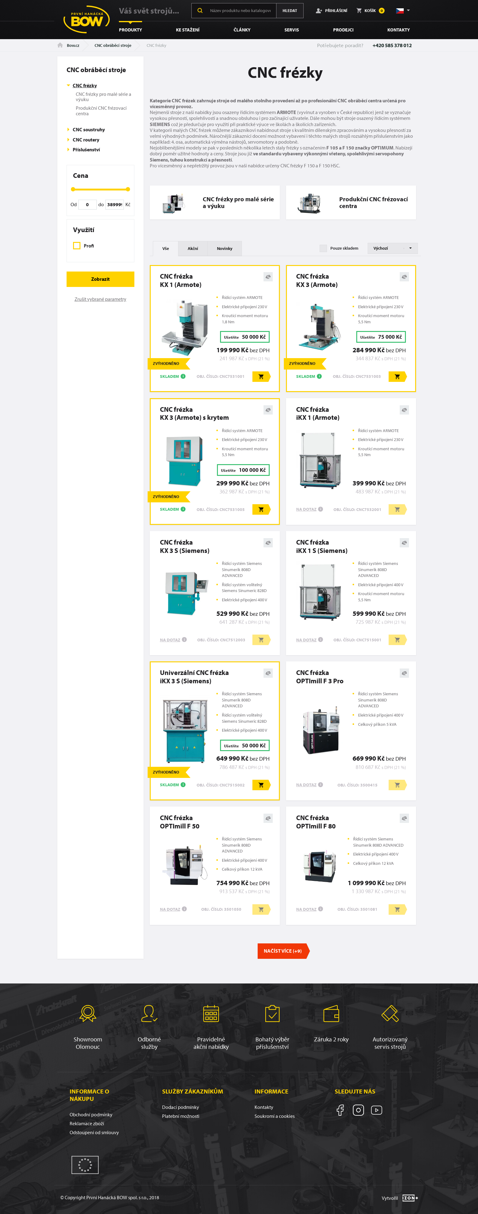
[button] (402, 10)
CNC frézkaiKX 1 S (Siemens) (322, 546)
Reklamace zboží (87, 1123)
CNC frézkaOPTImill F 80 (316, 822)
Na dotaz (306, 509)
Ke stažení (187, 30)
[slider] (73, 189)
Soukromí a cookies (275, 1116)
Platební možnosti (180, 1116)
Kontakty (398, 30)
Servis (291, 30)
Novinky (224, 248)
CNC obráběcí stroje (113, 45)
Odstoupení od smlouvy (94, 1132)
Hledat (290, 10)
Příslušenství (86, 149)
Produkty (130, 30)
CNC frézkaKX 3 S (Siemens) (185, 546)
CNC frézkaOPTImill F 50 (179, 822)
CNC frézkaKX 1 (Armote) (181, 280)
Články (242, 30)
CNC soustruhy (89, 129)
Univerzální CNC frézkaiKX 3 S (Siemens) (194, 676)
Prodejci (343, 30)
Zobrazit (100, 279)
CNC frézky (85, 85)
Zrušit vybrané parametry (100, 299)
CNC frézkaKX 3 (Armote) (317, 280)
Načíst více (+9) (283, 951)
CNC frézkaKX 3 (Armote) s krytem (194, 413)
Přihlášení (331, 10)
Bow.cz (68, 45)
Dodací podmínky (180, 1107)
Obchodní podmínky (91, 1114)
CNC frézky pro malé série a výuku (103, 97)
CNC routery (86, 140)
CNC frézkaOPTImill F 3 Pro (320, 676)
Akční (193, 248)
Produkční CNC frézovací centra (101, 110)
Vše (165, 248)
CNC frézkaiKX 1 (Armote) (318, 413)
